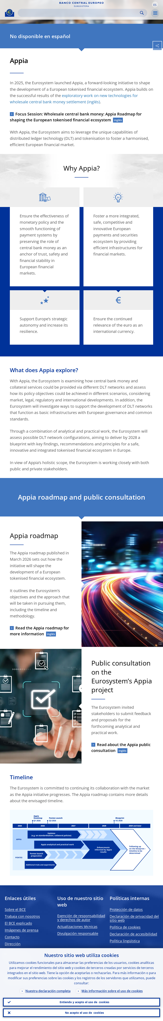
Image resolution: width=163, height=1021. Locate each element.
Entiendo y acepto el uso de (84, 1001)
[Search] (79, 12)
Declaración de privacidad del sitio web (134, 918)
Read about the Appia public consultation (121, 747)
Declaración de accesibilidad (133, 934)
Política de (125, 927)
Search (142, 12)
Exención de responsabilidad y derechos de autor (81, 917)
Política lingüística (125, 941)
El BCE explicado (18, 923)
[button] (155, 4)
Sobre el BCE (15, 909)
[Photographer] (159, 643)
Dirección (12, 943)
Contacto (12, 937)
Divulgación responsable (77, 933)
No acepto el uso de (84, 1012)
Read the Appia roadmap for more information (39, 630)
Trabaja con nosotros (22, 916)
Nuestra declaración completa (47, 989)
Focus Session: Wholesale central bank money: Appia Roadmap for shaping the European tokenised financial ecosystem (76, 117)
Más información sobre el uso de (112, 989)
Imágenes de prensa (21, 930)
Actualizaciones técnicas (77, 926)
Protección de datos (126, 909)
